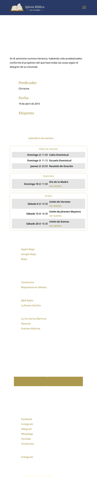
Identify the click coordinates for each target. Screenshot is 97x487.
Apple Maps (28, 249)
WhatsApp (27, 434)
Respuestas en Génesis (34, 287)
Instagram (27, 424)
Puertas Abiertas (30, 328)
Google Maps (28, 254)
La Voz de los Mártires (33, 318)
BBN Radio (27, 300)
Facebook (26, 419)
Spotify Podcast (65, 381)
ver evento (55, 186)
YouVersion (27, 282)
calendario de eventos (40, 138)
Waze (24, 259)
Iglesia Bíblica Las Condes (38, 475)
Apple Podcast (30, 381)
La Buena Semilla (31, 305)
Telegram (26, 429)
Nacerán (26, 323)
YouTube (26, 438)
